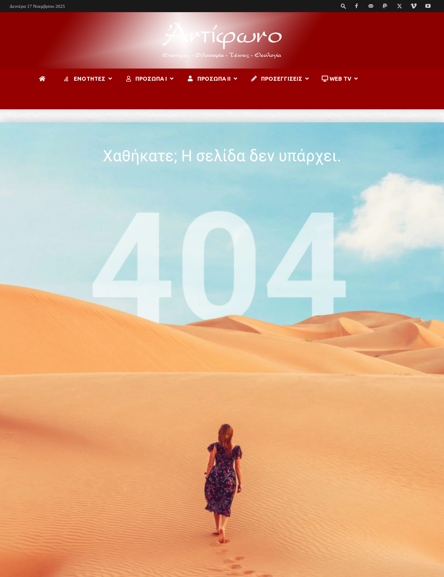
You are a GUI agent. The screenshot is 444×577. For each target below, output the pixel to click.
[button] (343, 6)
